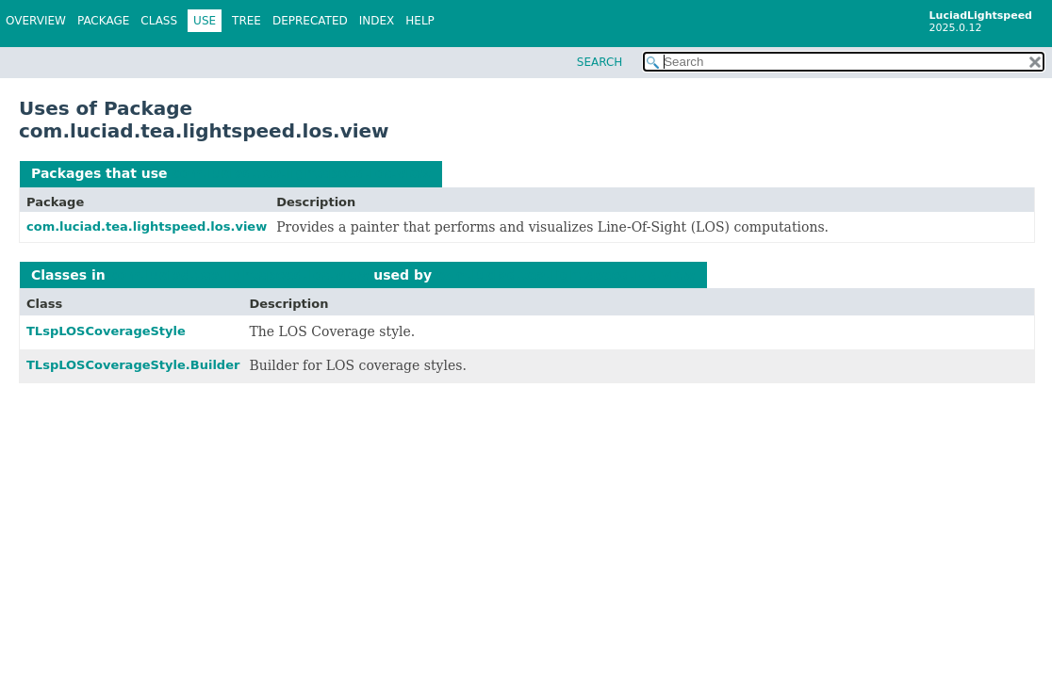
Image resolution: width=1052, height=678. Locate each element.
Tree (246, 20)
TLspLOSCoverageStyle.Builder (132, 365)
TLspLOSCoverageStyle (106, 331)
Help (420, 20)
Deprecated (310, 20)
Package (103, 20)
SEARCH (600, 62)
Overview (36, 20)
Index (377, 20)
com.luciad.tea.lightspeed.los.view (301, 173)
